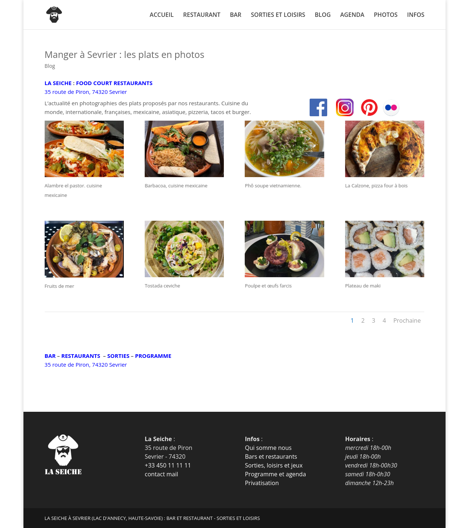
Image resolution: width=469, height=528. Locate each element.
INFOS (415, 15)
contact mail (161, 474)
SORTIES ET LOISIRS (278, 15)
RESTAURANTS (80, 355)
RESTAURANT (202, 15)
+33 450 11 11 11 (168, 465)
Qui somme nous (268, 448)
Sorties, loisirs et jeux (273, 465)
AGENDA (352, 15)
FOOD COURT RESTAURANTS (114, 83)
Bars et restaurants (271, 456)
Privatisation (262, 483)
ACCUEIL (162, 15)
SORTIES (118, 355)
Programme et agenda (275, 474)
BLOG (322, 15)
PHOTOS (386, 15)
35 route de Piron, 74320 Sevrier (86, 91)
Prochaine (407, 320)
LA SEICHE (58, 83)
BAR (235, 15)
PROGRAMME (153, 355)
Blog (50, 65)
